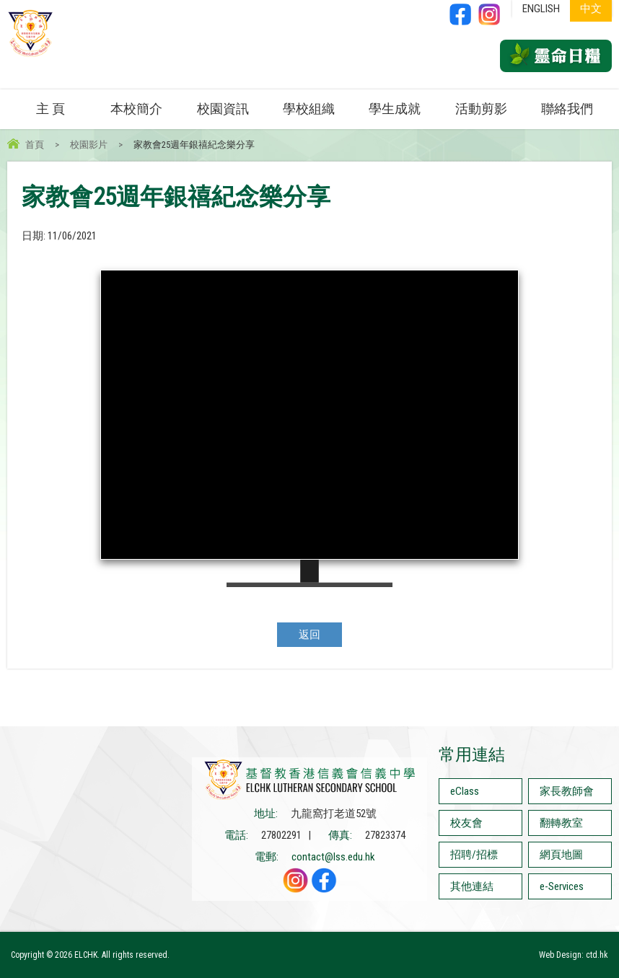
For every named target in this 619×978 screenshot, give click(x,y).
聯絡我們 (567, 108)
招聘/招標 (474, 854)
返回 (309, 634)
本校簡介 (136, 108)
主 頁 (50, 108)
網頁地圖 (561, 854)
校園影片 (88, 144)
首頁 (34, 144)
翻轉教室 (561, 822)
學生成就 (395, 108)
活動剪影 (481, 108)
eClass (464, 791)
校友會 (466, 822)
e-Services (562, 886)
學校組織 (309, 108)
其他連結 (471, 886)
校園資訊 (223, 108)
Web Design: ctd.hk (573, 955)
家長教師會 (567, 791)
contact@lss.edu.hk (333, 856)
